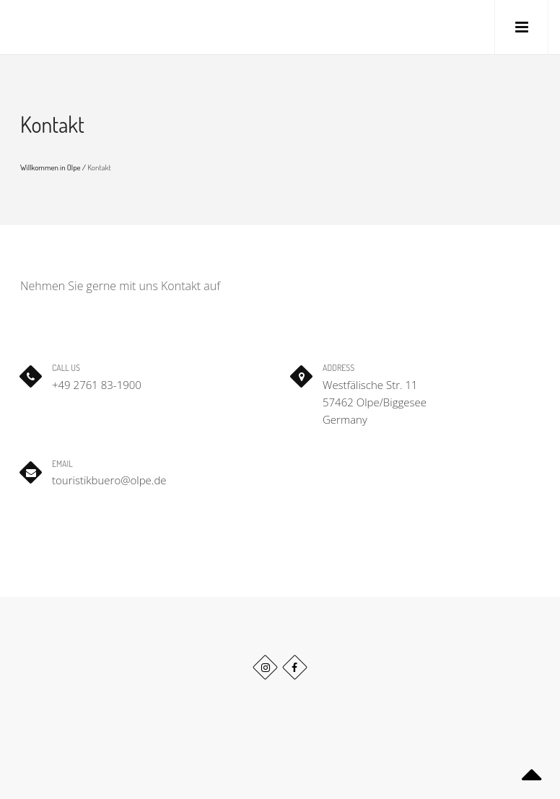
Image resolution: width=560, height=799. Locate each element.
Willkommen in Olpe (50, 167)
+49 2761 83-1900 (96, 384)
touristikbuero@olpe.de (109, 480)
